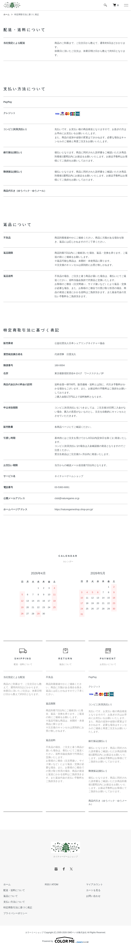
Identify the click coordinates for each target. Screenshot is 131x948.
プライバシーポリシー (15, 913)
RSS (47, 884)
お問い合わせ (93, 896)
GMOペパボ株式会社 (77, 932)
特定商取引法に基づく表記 (17, 907)
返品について (10, 896)
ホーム (6, 14)
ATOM (55, 884)
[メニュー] (126, 5)
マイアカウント (94, 884)
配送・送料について (14, 890)
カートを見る (93, 890)
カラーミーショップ (34, 932)
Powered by (65, 940)
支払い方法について (14, 901)
